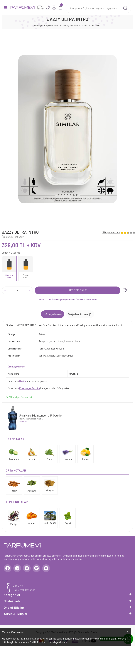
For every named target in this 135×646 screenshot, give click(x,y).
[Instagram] (17, 568)
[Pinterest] (27, 568)
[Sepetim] (60, 7)
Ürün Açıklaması (52, 314)
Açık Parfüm (52, 25)
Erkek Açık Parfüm (69, 25)
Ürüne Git (23, 421)
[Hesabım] (54, 7)
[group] (67, 129)
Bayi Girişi (18, 585)
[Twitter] (36, 568)
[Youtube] (46, 568)
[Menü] (5, 7)
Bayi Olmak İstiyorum (24, 589)
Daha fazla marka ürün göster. (28, 380)
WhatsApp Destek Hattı (19, 397)
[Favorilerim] (40, 7)
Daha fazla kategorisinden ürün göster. (39, 388)
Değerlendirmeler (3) (80, 314)
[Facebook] (8, 568)
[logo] (23, 7)
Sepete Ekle (77, 290)
